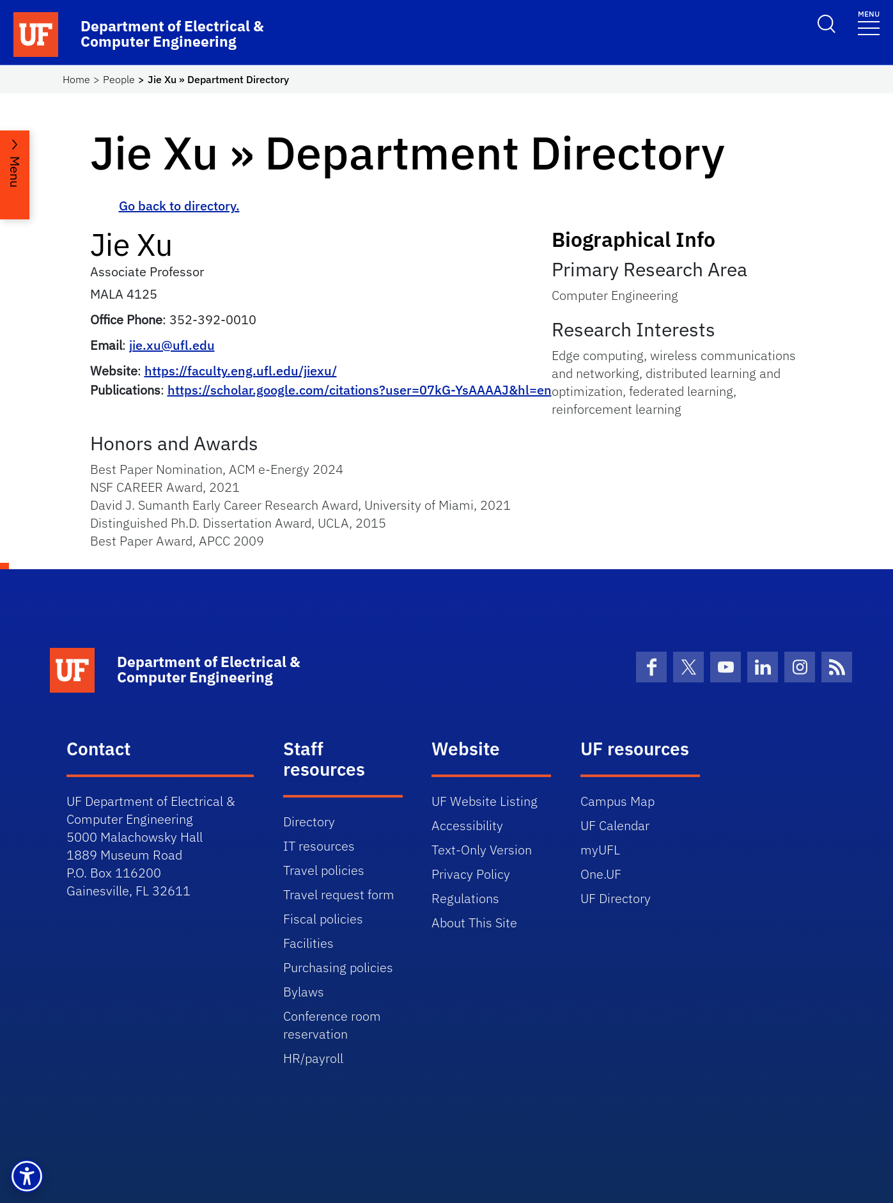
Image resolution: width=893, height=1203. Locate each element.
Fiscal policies (323, 918)
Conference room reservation (332, 1024)
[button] (26, 1176)
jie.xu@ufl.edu (172, 345)
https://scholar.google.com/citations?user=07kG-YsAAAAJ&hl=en (359, 389)
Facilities (308, 943)
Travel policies (323, 870)
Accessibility (467, 825)
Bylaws (303, 991)
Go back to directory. (179, 205)
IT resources (319, 845)
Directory (309, 821)
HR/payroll (313, 1058)
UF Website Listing (484, 801)
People (119, 79)
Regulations (465, 898)
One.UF (600, 874)
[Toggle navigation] (869, 22)
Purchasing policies (338, 967)
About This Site (474, 922)
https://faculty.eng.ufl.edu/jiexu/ (240, 370)
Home (76, 79)
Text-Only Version (481, 849)
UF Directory (615, 898)
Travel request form (338, 894)
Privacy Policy (470, 874)
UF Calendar (614, 825)
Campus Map (617, 801)
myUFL (600, 849)
